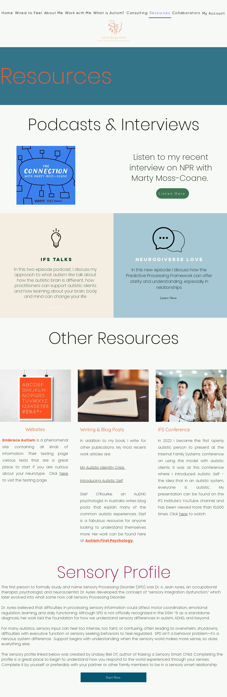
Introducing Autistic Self (101, 480)
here (64, 473)
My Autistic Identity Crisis (102, 467)
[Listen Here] (172, 193)
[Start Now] (113, 677)
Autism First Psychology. (109, 540)
